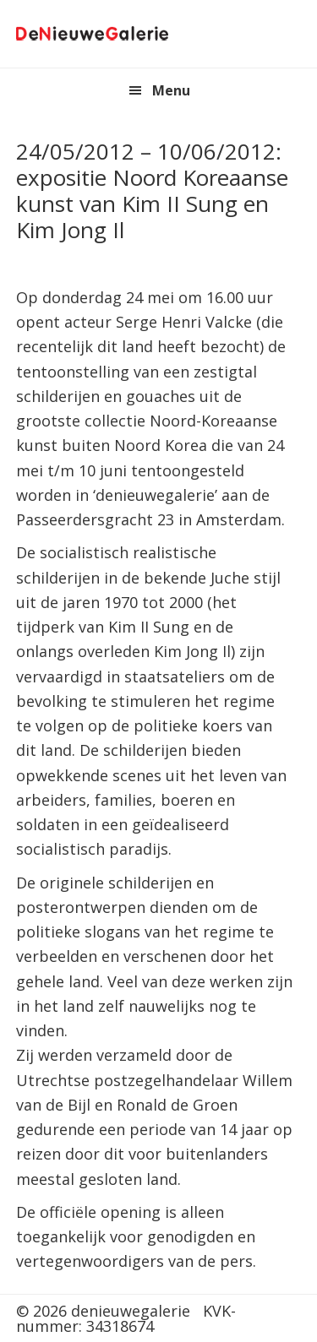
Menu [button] (171, 90)
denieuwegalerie (92, 34)
